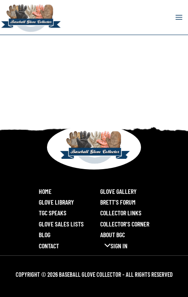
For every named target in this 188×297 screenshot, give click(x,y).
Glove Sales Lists (61, 224)
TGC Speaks (52, 213)
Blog (44, 234)
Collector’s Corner (124, 224)
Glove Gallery (118, 191)
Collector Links (120, 213)
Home (45, 191)
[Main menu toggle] (179, 17)
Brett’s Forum (118, 202)
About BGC (112, 234)
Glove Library (56, 202)
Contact (49, 246)
